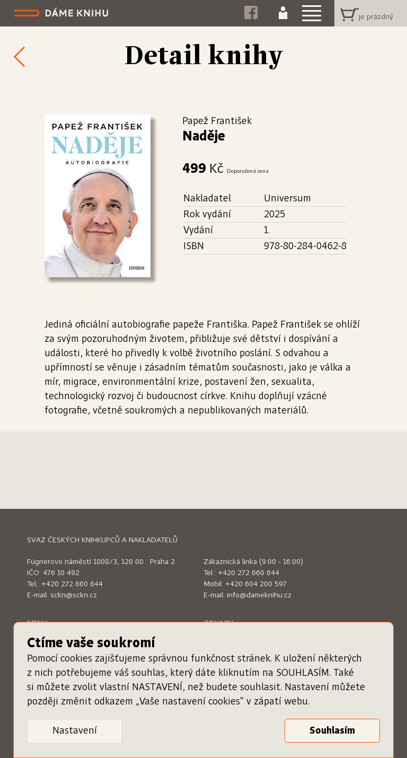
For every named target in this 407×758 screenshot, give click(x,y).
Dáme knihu (62, 13)
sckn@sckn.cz (73, 595)
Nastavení (74, 731)
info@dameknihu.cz (259, 595)
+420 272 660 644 (72, 584)
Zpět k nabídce (16, 56)
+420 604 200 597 (256, 584)
